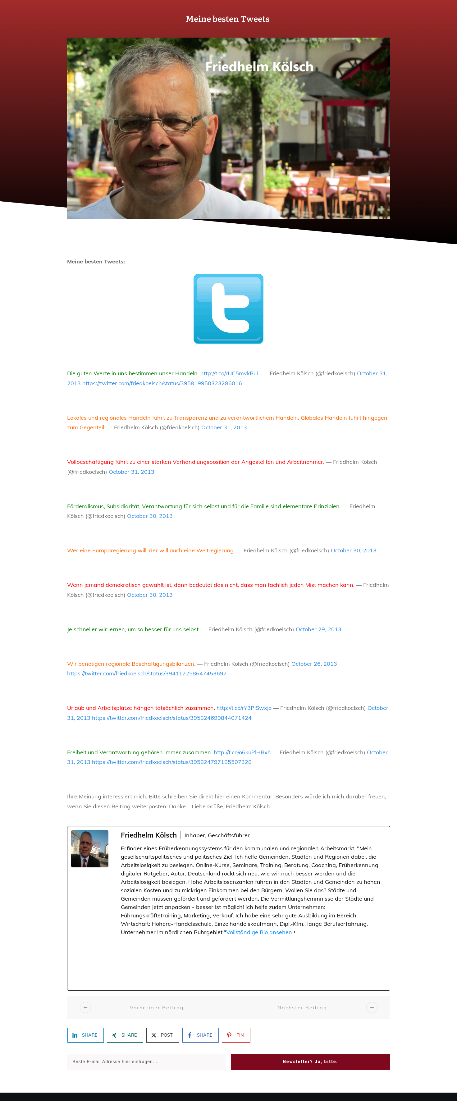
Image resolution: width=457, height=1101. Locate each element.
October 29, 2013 (318, 629)
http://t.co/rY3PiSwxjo (244, 707)
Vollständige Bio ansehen (259, 932)
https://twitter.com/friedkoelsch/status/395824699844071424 (172, 717)
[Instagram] (215, 963)
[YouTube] (330, 963)
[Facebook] (139, 963)
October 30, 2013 (150, 515)
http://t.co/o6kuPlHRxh (242, 752)
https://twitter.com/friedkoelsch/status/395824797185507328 (172, 761)
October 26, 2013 (314, 663)
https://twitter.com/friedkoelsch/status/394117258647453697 (147, 673)
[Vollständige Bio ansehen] (294, 932)
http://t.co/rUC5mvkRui (229, 373)
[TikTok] (253, 963)
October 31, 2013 (224, 427)
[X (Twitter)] (177, 963)
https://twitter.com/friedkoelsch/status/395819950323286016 (162, 383)
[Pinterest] (291, 963)
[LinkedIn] (368, 963)
